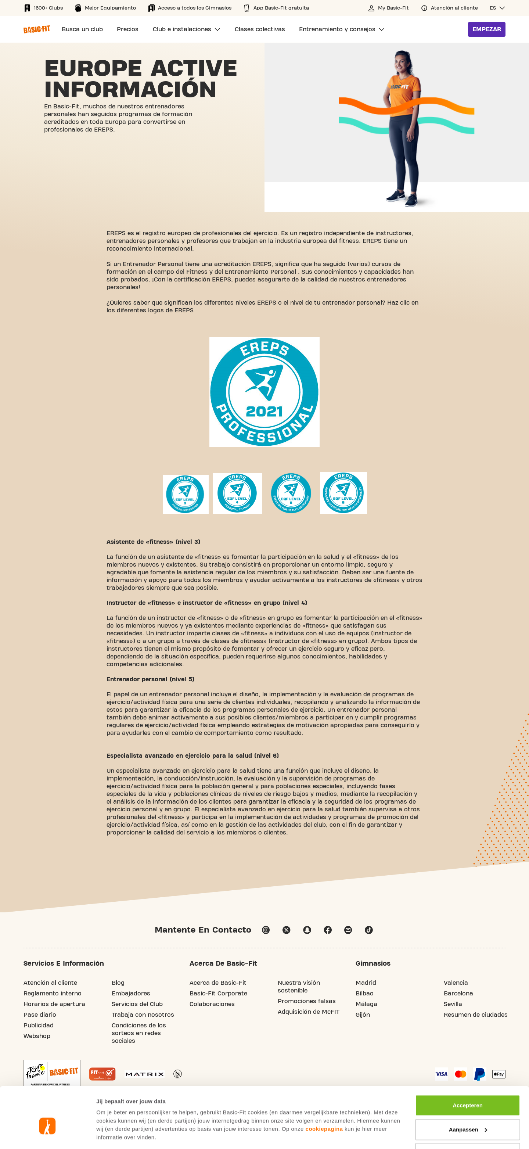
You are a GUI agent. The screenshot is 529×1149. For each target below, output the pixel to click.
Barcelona (458, 994)
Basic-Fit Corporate (218, 994)
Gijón (363, 1015)
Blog (118, 983)
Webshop (37, 1037)
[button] (497, 8)
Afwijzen (468, 1114)
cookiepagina (324, 1090)
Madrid (366, 983)
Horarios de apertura (54, 1005)
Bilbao (365, 994)
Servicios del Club (137, 1005)
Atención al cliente (50, 983)
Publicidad (39, 1026)
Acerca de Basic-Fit (218, 983)
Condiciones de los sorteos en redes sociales (139, 1033)
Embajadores (131, 994)
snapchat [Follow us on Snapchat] (307, 930)
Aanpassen (468, 1090)
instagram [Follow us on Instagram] (266, 930)
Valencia (456, 983)
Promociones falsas (307, 1002)
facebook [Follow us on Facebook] (328, 930)
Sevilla (453, 1005)
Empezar (486, 29)
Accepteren (468, 1066)
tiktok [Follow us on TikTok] (369, 930)
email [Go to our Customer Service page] (348, 930)
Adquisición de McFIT (308, 1012)
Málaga (366, 1005)
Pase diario (40, 1015)
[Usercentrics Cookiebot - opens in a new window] (47, 1134)
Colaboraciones (212, 1005)
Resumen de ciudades (476, 1015)
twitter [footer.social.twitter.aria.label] (286, 930)
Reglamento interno (53, 994)
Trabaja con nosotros (143, 1015)
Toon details (112, 1134)
